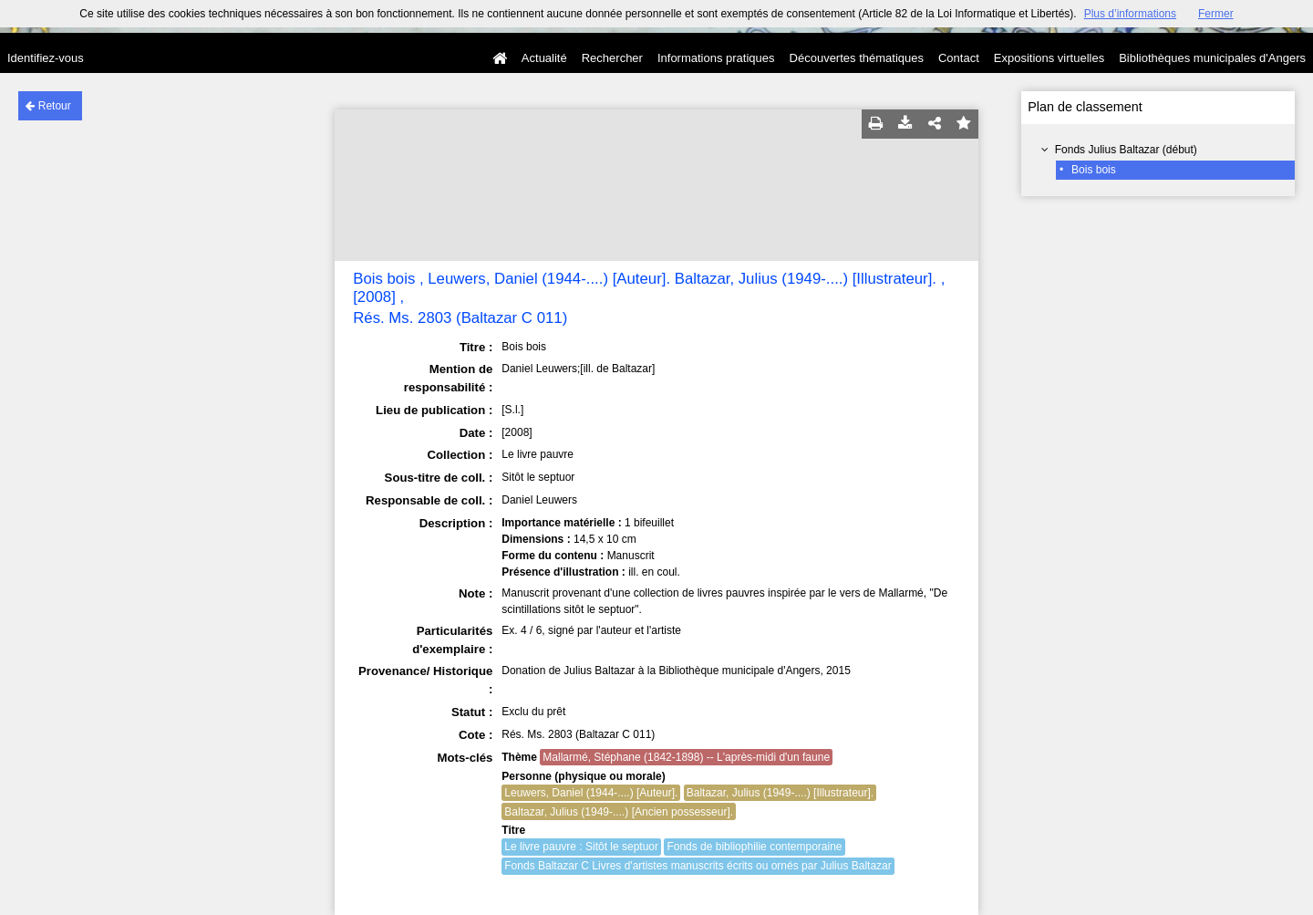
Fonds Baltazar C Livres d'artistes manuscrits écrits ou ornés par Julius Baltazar (697, 865)
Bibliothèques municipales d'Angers (1212, 58)
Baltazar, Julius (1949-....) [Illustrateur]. (780, 792)
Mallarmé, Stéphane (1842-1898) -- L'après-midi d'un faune (686, 757)
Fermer (1216, 13)
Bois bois (1093, 169)
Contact (958, 58)
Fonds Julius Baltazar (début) (1126, 149)
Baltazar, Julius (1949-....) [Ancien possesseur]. (618, 812)
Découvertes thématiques (857, 58)
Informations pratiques (716, 58)
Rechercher (612, 58)
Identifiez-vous (45, 58)
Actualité (544, 58)
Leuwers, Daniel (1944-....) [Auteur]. (590, 792)
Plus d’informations (1130, 13)
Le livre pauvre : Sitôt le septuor (581, 846)
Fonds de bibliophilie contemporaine (754, 846)
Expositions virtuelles (1049, 58)
